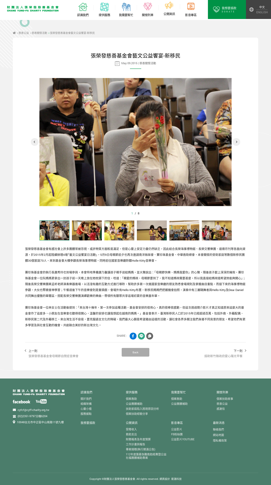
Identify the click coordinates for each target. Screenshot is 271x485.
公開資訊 (132, 423)
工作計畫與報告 (135, 444)
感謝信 (221, 408)
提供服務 (132, 392)
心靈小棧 (86, 408)
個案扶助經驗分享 (137, 413)
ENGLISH (262, 12)
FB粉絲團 (177, 434)
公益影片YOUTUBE (182, 439)
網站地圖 (218, 435)
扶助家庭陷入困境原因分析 (142, 408)
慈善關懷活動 (39, 33)
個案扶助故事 (225, 398)
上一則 (71, 353)
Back (135, 352)
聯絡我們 (218, 429)
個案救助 (131, 398)
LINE (141, 336)
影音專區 (177, 423)
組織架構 (86, 403)
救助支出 (131, 434)
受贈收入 (131, 429)
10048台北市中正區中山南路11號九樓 (40, 422)
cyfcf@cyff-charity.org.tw (33, 410)
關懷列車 (222, 392)
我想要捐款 (88, 423)
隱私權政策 (220, 440)
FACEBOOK (133, 336)
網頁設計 (165, 479)
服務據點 (86, 413)
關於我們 (86, 398)
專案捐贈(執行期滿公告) (140, 449)
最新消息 (219, 423)
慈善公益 (23, 33)
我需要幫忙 (178, 392)
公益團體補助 (134, 403)
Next (236, 142)
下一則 (199, 353)
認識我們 (86, 392)
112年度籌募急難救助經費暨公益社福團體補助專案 (146, 456)
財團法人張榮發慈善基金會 (33, 8)
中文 (262, 7)
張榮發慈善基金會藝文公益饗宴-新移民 (72, 33)
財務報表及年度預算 (138, 439)
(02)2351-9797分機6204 (32, 416)
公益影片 (176, 429)
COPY (149, 336)
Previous (35, 142)
